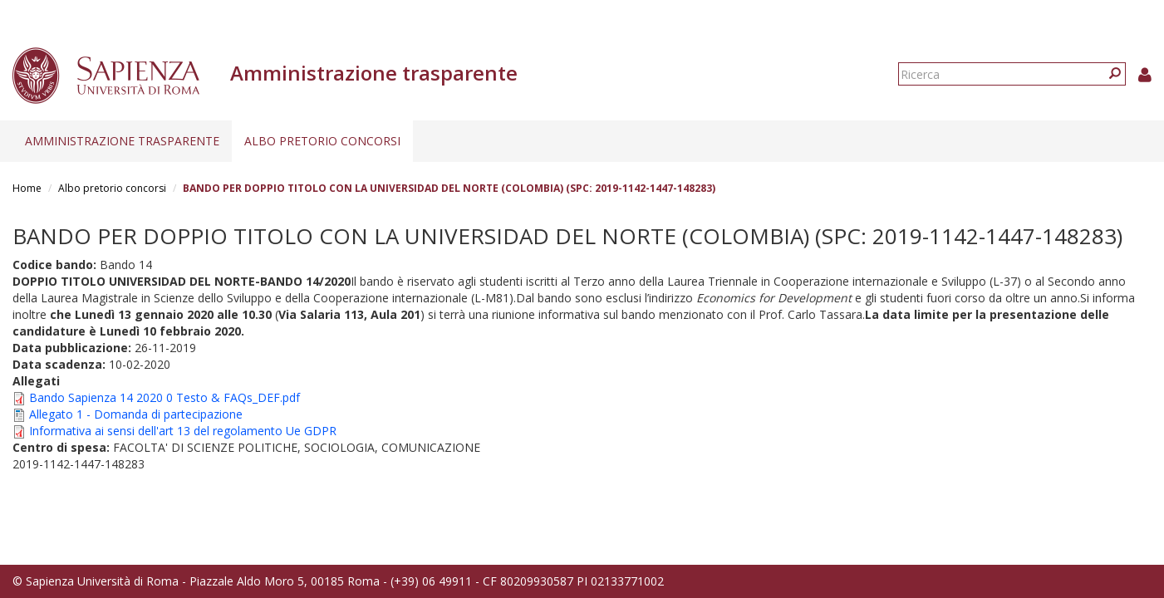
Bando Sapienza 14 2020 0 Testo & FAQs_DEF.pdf (164, 397)
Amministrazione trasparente (122, 141)
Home (27, 188)
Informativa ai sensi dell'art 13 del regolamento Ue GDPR (182, 431)
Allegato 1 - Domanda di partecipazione (136, 414)
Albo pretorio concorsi (322, 141)
